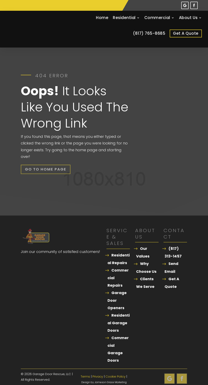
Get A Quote (186, 33)
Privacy (97, 370)
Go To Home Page (45, 163)
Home (102, 17)
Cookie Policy (115, 370)
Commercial (157, 17)
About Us (188, 17)
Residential (124, 17)
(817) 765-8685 (149, 33)
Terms (85, 370)
